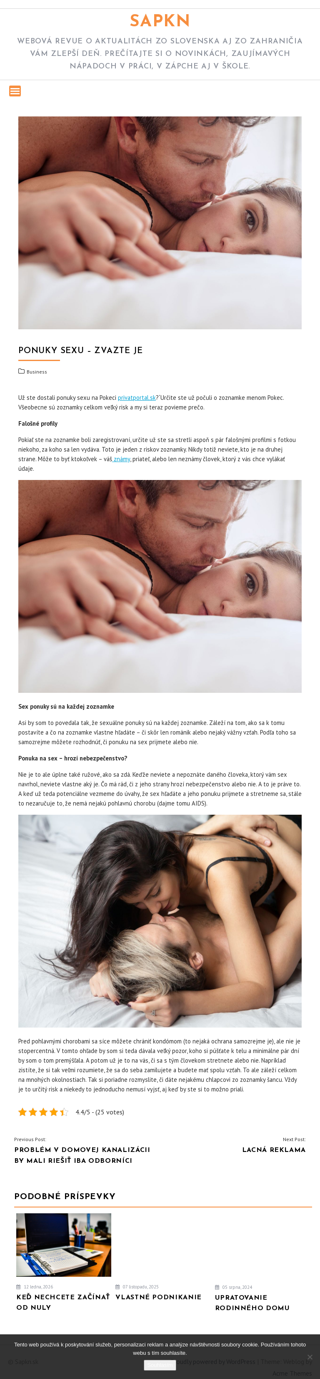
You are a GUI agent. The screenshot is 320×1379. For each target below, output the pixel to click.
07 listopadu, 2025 (137, 1287)
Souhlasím (159, 1365)
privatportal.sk (137, 398)
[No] (309, 1357)
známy (121, 459)
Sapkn (160, 22)
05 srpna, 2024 (233, 1287)
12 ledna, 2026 (34, 1287)
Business (37, 372)
